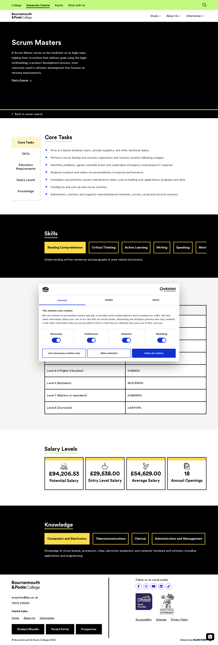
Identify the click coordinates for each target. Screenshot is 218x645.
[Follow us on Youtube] (154, 586)
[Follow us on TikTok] (169, 586)
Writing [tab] (162, 247)
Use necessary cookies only (64, 353)
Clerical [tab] (140, 538)
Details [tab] (109, 300)
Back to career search (27, 114)
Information (195, 16)
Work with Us (76, 5)
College (16, 5)
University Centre (38, 5)
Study (155, 16)
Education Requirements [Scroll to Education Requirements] (26, 166)
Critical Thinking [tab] (104, 247)
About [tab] (155, 300)
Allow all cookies (154, 353)
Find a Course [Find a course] (22, 80)
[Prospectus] (89, 629)
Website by (193, 640)
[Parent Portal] (60, 629)
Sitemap (161, 619)
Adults (59, 5)
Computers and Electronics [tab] (67, 538)
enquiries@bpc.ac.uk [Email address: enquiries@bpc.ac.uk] (25, 597)
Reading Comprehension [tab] (65, 247)
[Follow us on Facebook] (139, 586)
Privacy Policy (179, 619)
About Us (173, 16)
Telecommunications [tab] (111, 538)
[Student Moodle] (28, 629)
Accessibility (144, 619)
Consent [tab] (62, 300)
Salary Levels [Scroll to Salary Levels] (26, 180)
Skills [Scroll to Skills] (26, 153)
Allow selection (109, 353)
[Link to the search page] (204, 5)
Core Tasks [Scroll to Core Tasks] (26, 142)
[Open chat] (210, 637)
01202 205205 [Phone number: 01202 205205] (20, 603)
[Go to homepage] (22, 15)
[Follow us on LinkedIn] (161, 586)
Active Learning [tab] (136, 247)
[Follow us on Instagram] (146, 586)
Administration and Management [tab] (178, 538)
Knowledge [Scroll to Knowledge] (26, 191)
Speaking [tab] (183, 247)
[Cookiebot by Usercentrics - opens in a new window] (162, 289)
